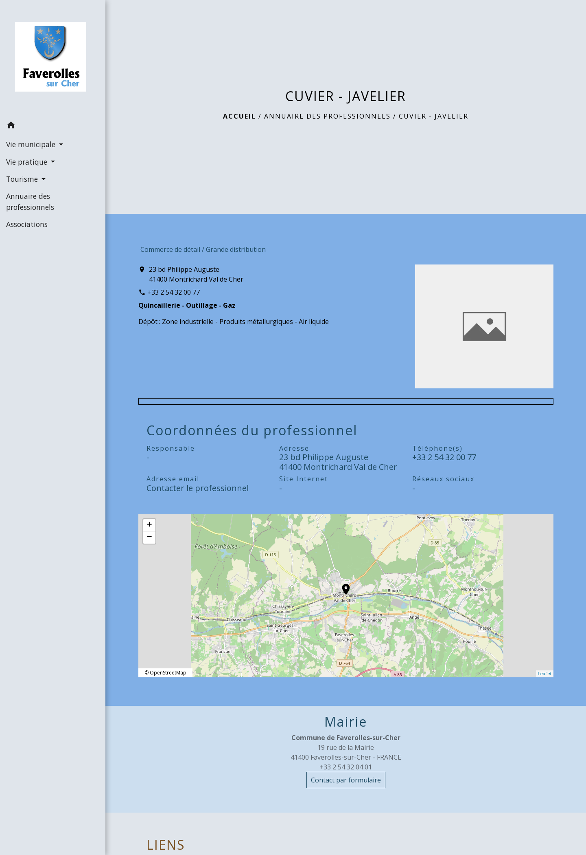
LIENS (165, 845)
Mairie (345, 721)
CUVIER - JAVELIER (433, 116)
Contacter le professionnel (197, 488)
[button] (52, 126)
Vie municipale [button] (31, 144)
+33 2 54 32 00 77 (173, 292)
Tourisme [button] (23, 179)
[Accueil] (52, 58)
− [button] (149, 537)
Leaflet (544, 673)
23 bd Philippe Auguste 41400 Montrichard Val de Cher (196, 274)
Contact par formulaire (346, 780)
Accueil (239, 116)
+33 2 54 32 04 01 (345, 766)
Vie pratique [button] (27, 162)
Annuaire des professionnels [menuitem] (30, 201)
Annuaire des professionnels (327, 116)
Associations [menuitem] (27, 224)
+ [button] (149, 525)
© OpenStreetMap (165, 672)
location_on (341, 585)
